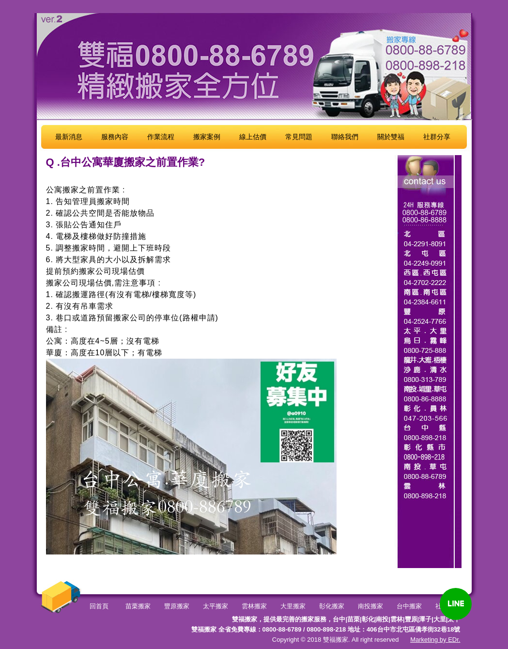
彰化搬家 (331, 606)
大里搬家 (293, 606)
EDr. (454, 639)
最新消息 (68, 137)
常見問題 (298, 137)
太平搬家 (215, 606)
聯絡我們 (344, 137)
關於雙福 (390, 137)
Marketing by (429, 639)
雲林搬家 (254, 606)
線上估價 (252, 137)
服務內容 (114, 137)
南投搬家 (370, 606)
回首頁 (99, 606)
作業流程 (160, 137)
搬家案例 (206, 137)
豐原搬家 (176, 606)
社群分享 (436, 137)
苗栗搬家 (138, 606)
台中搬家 (409, 606)
